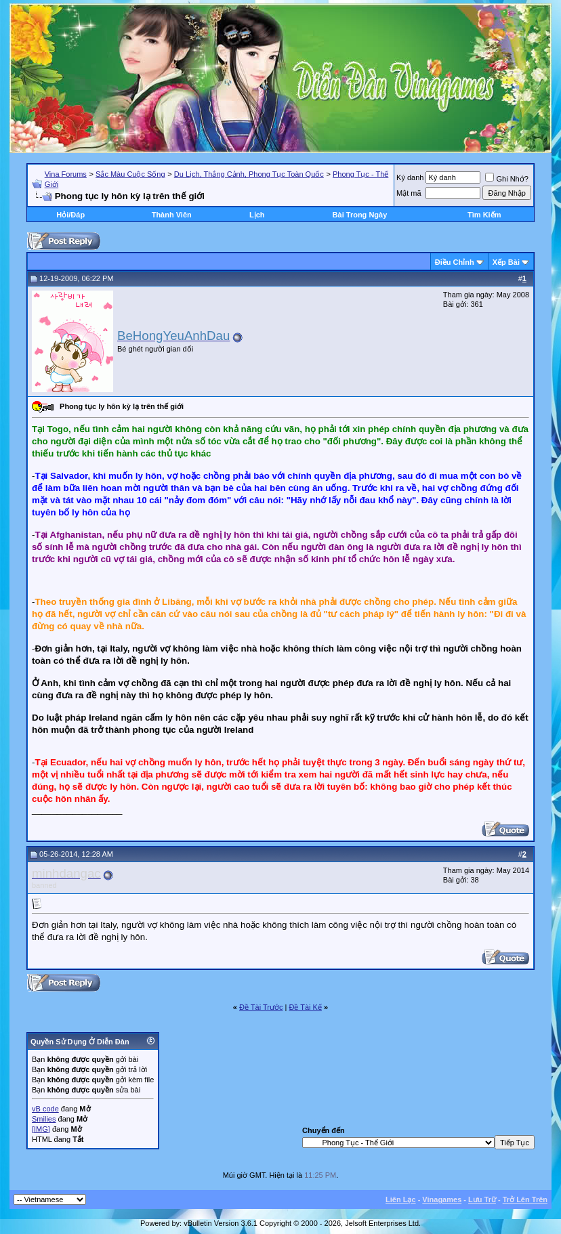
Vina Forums (66, 174)
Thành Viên (172, 215)
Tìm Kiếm (484, 215)
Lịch (257, 215)
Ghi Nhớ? (506, 179)
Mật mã (408, 193)
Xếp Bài (506, 262)
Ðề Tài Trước (261, 1007)
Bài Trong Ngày (360, 215)
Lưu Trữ (482, 1199)
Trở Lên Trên (525, 1199)
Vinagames (441, 1199)
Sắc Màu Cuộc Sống (130, 174)
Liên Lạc (401, 1199)
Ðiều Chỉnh (454, 262)
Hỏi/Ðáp (70, 215)
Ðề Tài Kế (305, 1007)
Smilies (44, 1119)
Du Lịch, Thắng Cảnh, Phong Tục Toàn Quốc (249, 174)
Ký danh (409, 177)
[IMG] (41, 1129)
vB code (45, 1109)
